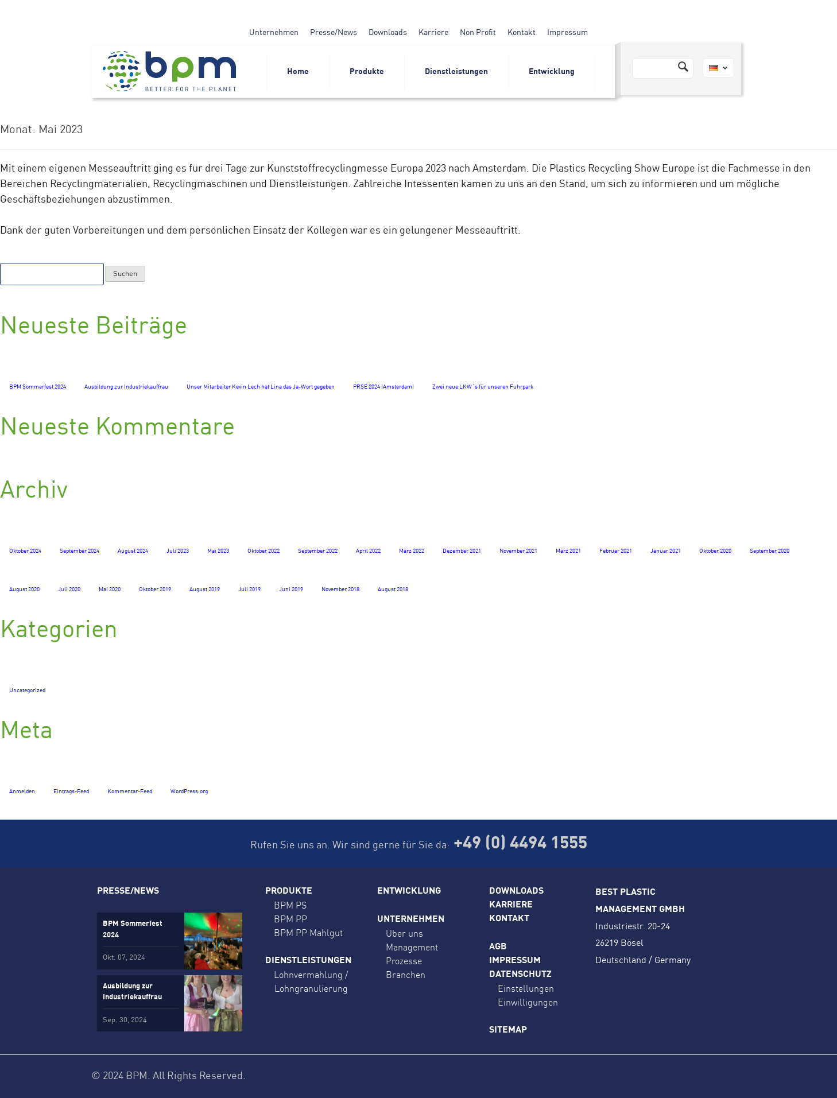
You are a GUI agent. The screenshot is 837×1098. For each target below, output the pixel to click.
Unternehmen (274, 33)
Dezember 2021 (462, 551)
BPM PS (290, 905)
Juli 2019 (249, 589)
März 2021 (568, 551)
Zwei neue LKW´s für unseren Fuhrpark (482, 387)
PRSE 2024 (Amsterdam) (383, 387)
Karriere (433, 33)
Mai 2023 (218, 551)
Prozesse (404, 961)
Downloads (388, 33)
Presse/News (333, 33)
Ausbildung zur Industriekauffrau (126, 387)
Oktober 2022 (263, 551)
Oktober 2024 (25, 551)
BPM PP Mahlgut (308, 932)
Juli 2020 (69, 589)
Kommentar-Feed (129, 791)
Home (298, 72)
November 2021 (518, 551)
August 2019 (204, 589)
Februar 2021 (615, 551)
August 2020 (24, 589)
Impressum (567, 33)
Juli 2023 (177, 551)
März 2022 (411, 551)
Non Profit (478, 33)
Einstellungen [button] (526, 988)
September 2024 (79, 551)
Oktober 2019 (155, 589)
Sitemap (508, 1030)
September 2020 (769, 551)
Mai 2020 (110, 589)
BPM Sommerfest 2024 (37, 387)
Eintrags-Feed (71, 791)
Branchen (405, 974)
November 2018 (340, 589)
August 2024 (133, 551)
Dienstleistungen (456, 72)
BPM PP (290, 919)
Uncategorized (27, 690)
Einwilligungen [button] (528, 1002)
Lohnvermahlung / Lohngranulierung (311, 981)
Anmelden (22, 791)
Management (412, 947)
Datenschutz (520, 974)
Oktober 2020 (715, 551)
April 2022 (368, 551)
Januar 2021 (665, 551)
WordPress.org (189, 791)
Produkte (367, 72)
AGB (498, 947)
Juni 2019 (291, 589)
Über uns (404, 933)
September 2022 (318, 551)
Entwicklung (552, 72)
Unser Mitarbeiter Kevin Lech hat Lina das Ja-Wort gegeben (261, 387)
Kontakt (521, 33)
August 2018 (393, 589)
